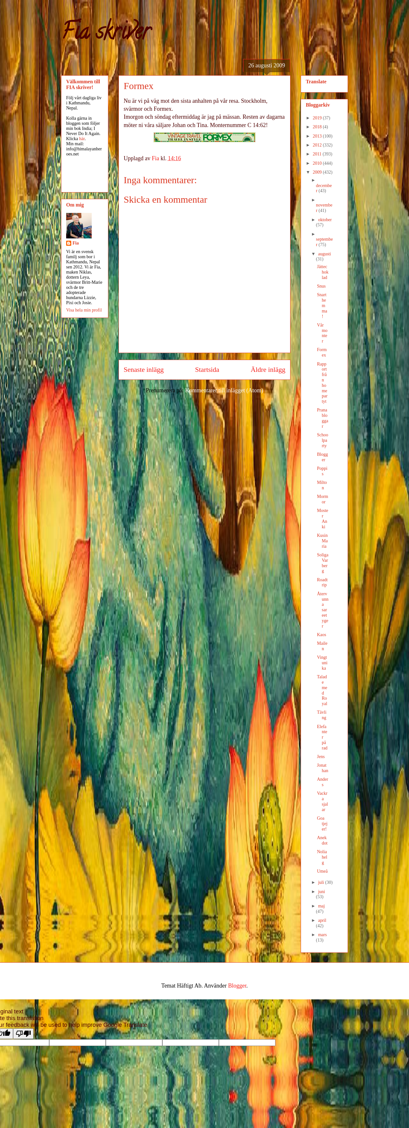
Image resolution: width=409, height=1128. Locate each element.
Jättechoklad (322, 272)
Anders (322, 782)
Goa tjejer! (322, 823)
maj (321, 906)
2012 (318, 145)
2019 (318, 118)
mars (322, 934)
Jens (321, 756)
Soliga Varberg (322, 563)
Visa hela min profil (84, 310)
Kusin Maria (322, 541)
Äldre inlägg (268, 369)
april (322, 920)
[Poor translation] (23, 1033)
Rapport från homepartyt (322, 383)
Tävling (322, 715)
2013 (318, 136)
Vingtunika (322, 663)
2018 (318, 126)
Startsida (207, 369)
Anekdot (322, 840)
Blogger (322, 457)
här (82, 138)
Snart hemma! (322, 305)
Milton (322, 485)
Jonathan (322, 768)
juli (321, 882)
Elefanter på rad (322, 737)
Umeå (322, 871)
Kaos (321, 634)
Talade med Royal (322, 690)
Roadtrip (322, 582)
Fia (76, 243)
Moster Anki (322, 518)
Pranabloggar (322, 418)
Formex (322, 352)
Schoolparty (322, 440)
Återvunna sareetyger (322, 609)
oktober (325, 219)
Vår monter (322, 333)
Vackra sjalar (322, 801)
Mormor (322, 499)
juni (321, 891)
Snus (321, 286)
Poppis (322, 471)
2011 (318, 154)
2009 (318, 172)
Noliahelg (322, 857)
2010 (318, 163)
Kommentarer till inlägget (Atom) (224, 390)
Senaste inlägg (144, 369)
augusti (324, 254)
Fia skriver (105, 34)
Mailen (322, 646)
